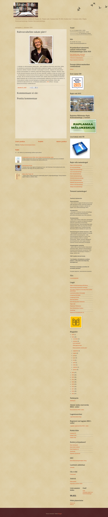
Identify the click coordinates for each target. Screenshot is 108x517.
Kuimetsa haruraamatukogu (76, 178)
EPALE (71, 69)
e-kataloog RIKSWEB (75, 295)
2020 (73, 382)
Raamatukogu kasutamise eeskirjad (78, 287)
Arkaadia (72, 467)
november (75, 339)
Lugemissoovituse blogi (75, 416)
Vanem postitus (61, 141)
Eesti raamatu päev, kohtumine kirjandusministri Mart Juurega (77, 55)
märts (74, 364)
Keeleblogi (72, 310)
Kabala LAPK (73, 435)
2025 (73, 337)
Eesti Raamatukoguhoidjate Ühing (78, 460)
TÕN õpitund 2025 (77, 345)
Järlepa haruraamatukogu (76, 186)
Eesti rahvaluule (74, 445)
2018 (73, 386)
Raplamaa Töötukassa (75, 306)
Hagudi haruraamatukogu (76, 169)
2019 (73, 384)
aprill (74, 362)
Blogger (60, 513)
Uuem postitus (20, 141)
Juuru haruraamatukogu (76, 171)
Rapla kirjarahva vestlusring (76, 60)
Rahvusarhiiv (73, 481)
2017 (73, 389)
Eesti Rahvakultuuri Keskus (76, 308)
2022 (73, 377)
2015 (73, 393)
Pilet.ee (72, 504)
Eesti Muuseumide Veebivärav (77, 301)
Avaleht (40, 141)
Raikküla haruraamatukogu (76, 182)
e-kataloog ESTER (74, 297)
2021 (73, 379)
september (75, 350)
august (75, 353)
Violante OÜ (73, 433)
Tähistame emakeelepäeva (76, 57)
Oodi (84, 490)
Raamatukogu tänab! (27, 165)
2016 (73, 391)
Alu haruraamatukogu (75, 167)
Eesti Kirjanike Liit (74, 449)
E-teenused (73, 474)
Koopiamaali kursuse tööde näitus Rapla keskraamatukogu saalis (37, 157)
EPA (48, 81)
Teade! (17, 150)
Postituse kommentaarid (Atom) (27, 145)
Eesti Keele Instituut (75, 447)
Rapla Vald (72, 303)
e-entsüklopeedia (74, 278)
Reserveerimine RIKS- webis (77, 409)
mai (74, 360)
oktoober (75, 341)
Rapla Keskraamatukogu (76, 165)
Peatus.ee (72, 503)
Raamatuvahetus (74, 299)
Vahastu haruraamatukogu (76, 184)
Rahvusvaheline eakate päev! (80, 347)
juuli (74, 355)
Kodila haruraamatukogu (76, 176)
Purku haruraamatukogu (76, 180)
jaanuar (75, 369)
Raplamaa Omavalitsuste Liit (77, 312)
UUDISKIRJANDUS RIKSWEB (77, 293)
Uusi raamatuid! (76, 343)
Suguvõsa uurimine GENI (76, 483)
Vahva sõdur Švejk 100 (27, 174)
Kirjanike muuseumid (75, 453)
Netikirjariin (72, 400)
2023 (73, 375)
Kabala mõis (73, 437)
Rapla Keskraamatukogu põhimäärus (79, 285)
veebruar (75, 367)
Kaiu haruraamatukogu (75, 173)
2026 (73, 334)
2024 (73, 372)
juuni (74, 357)
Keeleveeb (72, 451)
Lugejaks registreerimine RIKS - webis (79, 426)
